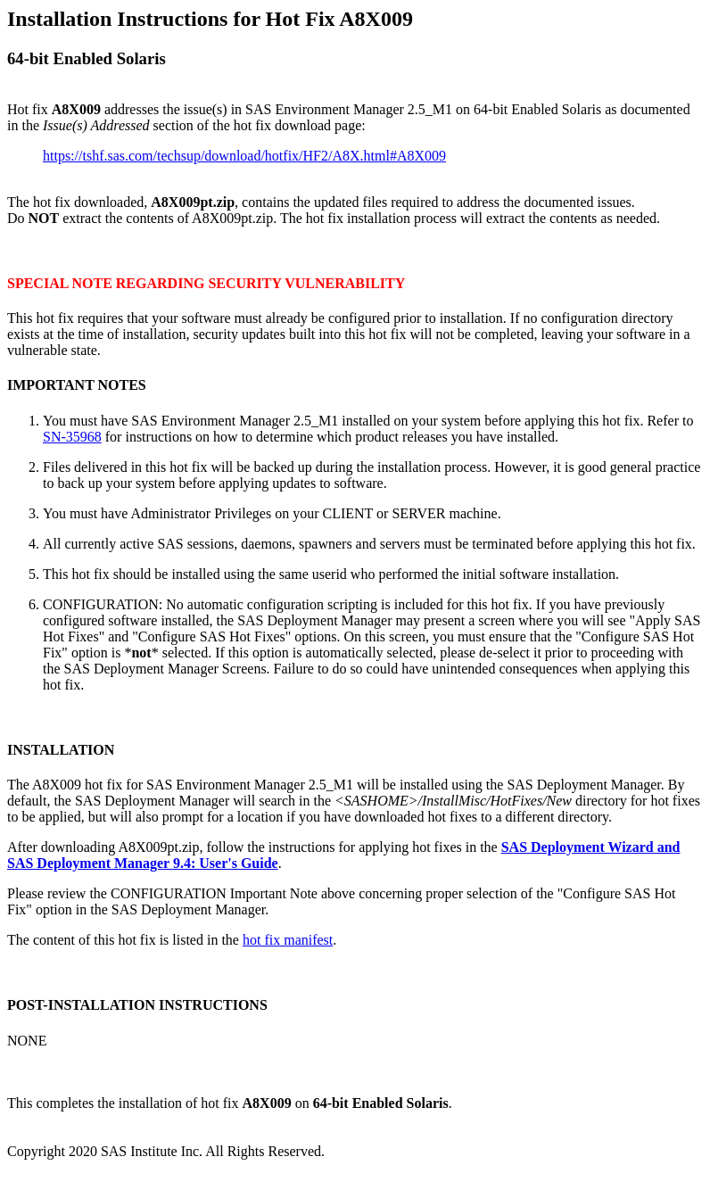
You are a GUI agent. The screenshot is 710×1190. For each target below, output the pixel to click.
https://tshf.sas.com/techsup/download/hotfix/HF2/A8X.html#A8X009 (244, 155)
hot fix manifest (288, 939)
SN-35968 (72, 436)
